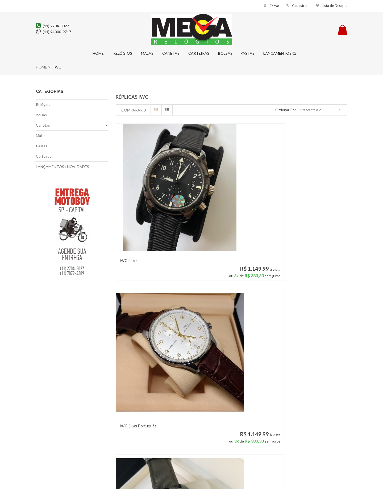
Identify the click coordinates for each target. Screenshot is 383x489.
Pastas (247, 53)
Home (98, 53)
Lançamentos (277, 53)
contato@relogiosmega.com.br (190, 449)
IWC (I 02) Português (218, 204)
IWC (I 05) (208, 324)
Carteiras (198, 53)
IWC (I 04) (128, 324)
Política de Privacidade (58, 435)
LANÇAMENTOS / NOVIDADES (62, 166)
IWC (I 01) (128, 204)
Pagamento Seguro (58, 451)
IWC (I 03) (288, 204)
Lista (167, 110)
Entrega (58, 443)
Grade (156, 110)
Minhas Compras (112, 428)
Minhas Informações (112, 443)
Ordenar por (285, 110)
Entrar (274, 6)
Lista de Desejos (334, 5)
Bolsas (224, 53)
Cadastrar (300, 5)
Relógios (122, 53)
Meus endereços (112, 435)
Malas (146, 53)
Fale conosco (58, 428)
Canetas (170, 53)
